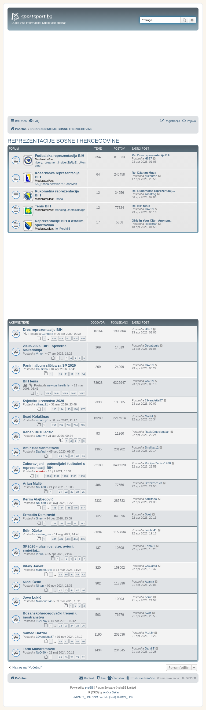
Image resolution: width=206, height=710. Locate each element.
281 (75, 523)
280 (69, 523)
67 (72, 456)
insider (62, 162)
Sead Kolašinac (36, 417)
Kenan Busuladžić (38, 432)
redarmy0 (42, 420)
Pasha (58, 198)
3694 (56, 393)
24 (77, 491)
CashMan (70, 183)
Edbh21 (150, 546)
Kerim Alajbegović (38, 499)
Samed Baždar (35, 633)
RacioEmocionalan (157, 431)
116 (75, 409)
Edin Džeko (32, 531)
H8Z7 (148, 158)
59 (77, 641)
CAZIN (149, 209)
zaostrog (150, 194)
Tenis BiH (43, 206)
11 (66, 374)
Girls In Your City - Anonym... (152, 220)
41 (77, 574)
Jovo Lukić (32, 597)
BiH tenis (30, 381)
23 (72, 491)
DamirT (149, 648)
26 (83, 625)
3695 (65, 393)
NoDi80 (41, 487)
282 (83, 523)
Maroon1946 (44, 569)
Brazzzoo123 (153, 483)
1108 (65, 476)
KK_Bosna (42, 183)
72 (83, 657)
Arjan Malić (32, 483)
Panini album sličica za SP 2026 (49, 365)
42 (83, 574)
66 (66, 456)
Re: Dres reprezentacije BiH (151, 155)
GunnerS (47, 333)
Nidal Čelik (32, 582)
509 (83, 338)
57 (66, 641)
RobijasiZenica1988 (158, 463)
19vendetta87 (154, 400)
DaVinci (41, 451)
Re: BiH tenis (141, 205)
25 (83, 491)
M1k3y (149, 632)
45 (77, 590)
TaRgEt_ (73, 162)
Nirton (40, 585)
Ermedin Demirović (39, 515)
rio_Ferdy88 (62, 228)
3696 (73, 393)
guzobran (151, 175)
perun (148, 597)
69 (83, 456)
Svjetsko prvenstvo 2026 (43, 401)
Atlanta (149, 581)
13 (77, 374)
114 (61, 409)
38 (60, 574)
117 (83, 409)
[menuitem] (34, 121)
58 (72, 641)
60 (83, 641)
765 (83, 425)
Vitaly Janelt (33, 566)
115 (69, 409)
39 (66, 574)
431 (54, 539)
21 (60, 491)
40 (72, 574)
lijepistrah (151, 223)
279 (61, 523)
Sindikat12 (152, 447)
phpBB (89, 687)
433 (69, 539)
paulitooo (151, 498)
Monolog (60, 209)
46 (83, 590)
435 (83, 539)
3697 (82, 393)
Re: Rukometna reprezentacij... (153, 190)
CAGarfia (151, 565)
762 (61, 425)
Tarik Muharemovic (39, 649)
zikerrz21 (42, 404)
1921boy (41, 620)
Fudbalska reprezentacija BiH (59, 156)
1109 (73, 476)
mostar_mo (43, 534)
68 (77, 456)
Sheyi (39, 518)
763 (69, 425)
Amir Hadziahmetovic (41, 448)
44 (72, 590)
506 (61, 338)
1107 (56, 476)
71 (77, 657)
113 (54, 409)
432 (61, 539)
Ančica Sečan (111, 692)
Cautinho (42, 369)
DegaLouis (152, 345)
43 (66, 590)
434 (75, 539)
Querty (40, 435)
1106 (48, 476)
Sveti (148, 514)
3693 (48, 393)
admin (40, 471)
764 (75, 425)
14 (83, 374)
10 (60, 374)
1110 (82, 476)
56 (60, 641)
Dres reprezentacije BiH (42, 330)
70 (72, 657)
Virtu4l (40, 353)
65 (60, 456)
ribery (38, 162)
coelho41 (151, 530)
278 (54, 523)
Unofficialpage (76, 209)
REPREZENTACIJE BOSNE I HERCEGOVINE (63, 141)
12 (72, 374)
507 (69, 338)
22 (66, 491)
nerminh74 (57, 183)
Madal (149, 416)
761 (54, 425)
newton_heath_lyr (59, 385)
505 (54, 338)
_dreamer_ (50, 162)
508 (75, 338)
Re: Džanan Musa (144, 172)
